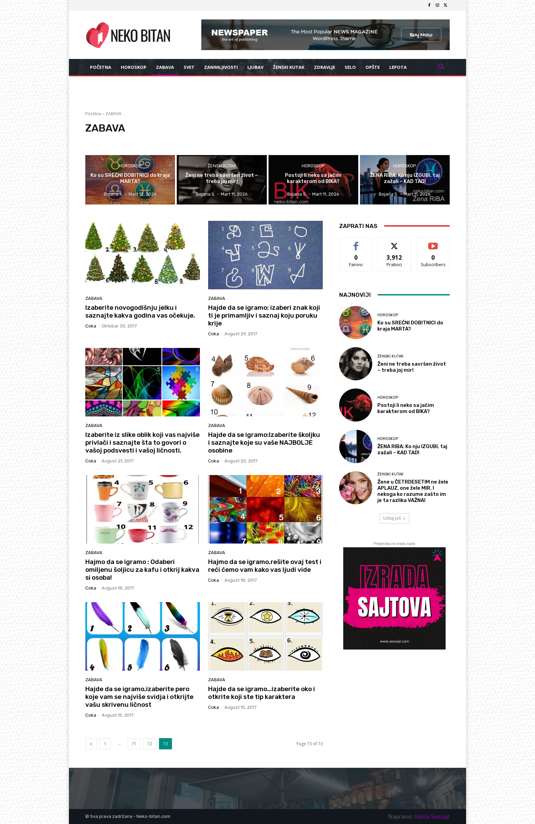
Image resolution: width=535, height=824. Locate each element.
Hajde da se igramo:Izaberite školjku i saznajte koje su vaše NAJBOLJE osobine (264, 442)
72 (149, 744)
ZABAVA (93, 298)
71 (134, 744)
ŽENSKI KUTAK (221, 166)
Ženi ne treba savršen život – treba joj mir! (411, 367)
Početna (93, 114)
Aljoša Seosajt (432, 816)
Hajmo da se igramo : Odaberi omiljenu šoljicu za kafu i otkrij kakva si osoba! (142, 569)
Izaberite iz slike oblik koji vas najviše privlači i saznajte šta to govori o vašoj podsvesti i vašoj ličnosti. (142, 442)
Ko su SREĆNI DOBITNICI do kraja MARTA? (410, 326)
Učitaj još (394, 518)
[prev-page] (91, 743)
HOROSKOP (130, 166)
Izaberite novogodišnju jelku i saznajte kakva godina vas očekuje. (140, 311)
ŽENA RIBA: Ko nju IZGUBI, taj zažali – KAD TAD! (412, 449)
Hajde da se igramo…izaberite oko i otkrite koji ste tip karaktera (261, 693)
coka (90, 326)
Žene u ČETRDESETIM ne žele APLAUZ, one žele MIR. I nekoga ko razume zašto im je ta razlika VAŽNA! (412, 491)
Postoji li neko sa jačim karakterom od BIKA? (405, 408)
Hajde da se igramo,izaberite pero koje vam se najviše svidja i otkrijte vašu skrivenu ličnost (139, 696)
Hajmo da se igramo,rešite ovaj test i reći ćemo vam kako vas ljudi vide (264, 566)
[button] (441, 67)
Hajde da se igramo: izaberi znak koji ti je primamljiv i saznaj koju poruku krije (264, 315)
